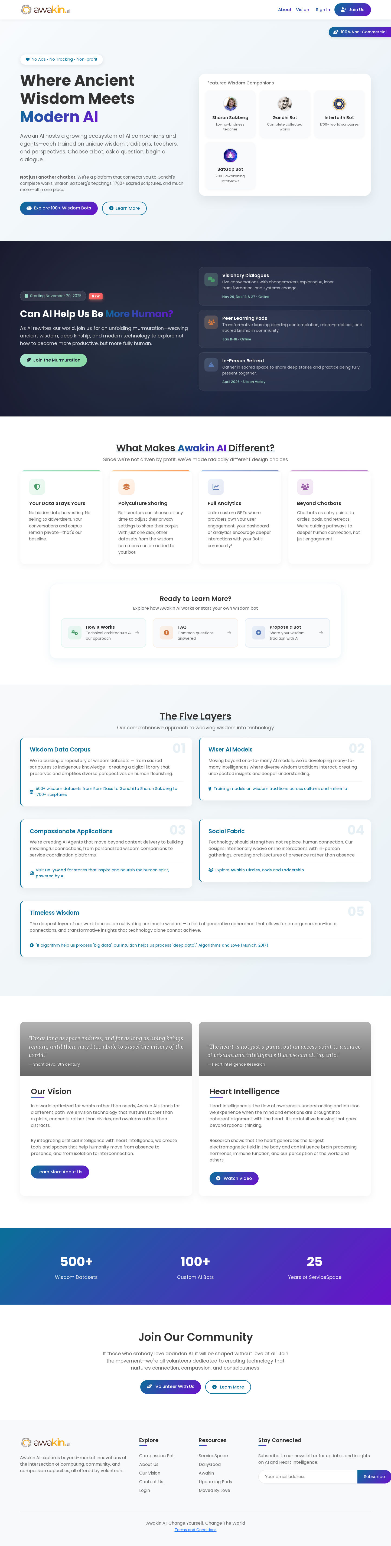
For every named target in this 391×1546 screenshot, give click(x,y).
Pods (267, 870)
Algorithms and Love (219, 945)
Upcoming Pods (215, 1482)
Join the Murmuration (53, 360)
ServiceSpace (213, 1456)
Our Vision (149, 1473)
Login (144, 1490)
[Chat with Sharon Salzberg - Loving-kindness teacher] (230, 114)
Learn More (124, 208)
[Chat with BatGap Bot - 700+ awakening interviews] (230, 165)
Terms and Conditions (196, 1529)
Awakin (206, 1473)
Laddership (293, 870)
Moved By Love (214, 1490)
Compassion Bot (156, 1456)
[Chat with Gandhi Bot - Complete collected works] (285, 114)
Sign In (323, 9)
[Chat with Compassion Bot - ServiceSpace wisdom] (285, 165)
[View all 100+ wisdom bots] (339, 165)
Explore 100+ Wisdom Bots (59, 208)
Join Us (352, 9)
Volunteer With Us (170, 1386)
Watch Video (234, 1178)
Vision (302, 9)
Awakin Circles (245, 870)
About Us (148, 1464)
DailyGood (55, 870)
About (285, 9)
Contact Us (151, 1482)
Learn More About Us (60, 1172)
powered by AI (50, 876)
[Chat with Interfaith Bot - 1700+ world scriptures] (339, 114)
